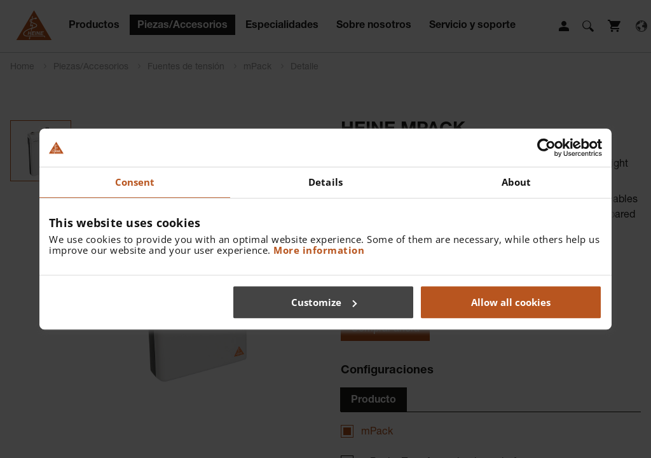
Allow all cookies (511, 302)
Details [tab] (325, 182)
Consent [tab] (135, 182)
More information (318, 250)
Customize (324, 302)
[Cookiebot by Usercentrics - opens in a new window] (546, 147)
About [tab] (516, 182)
